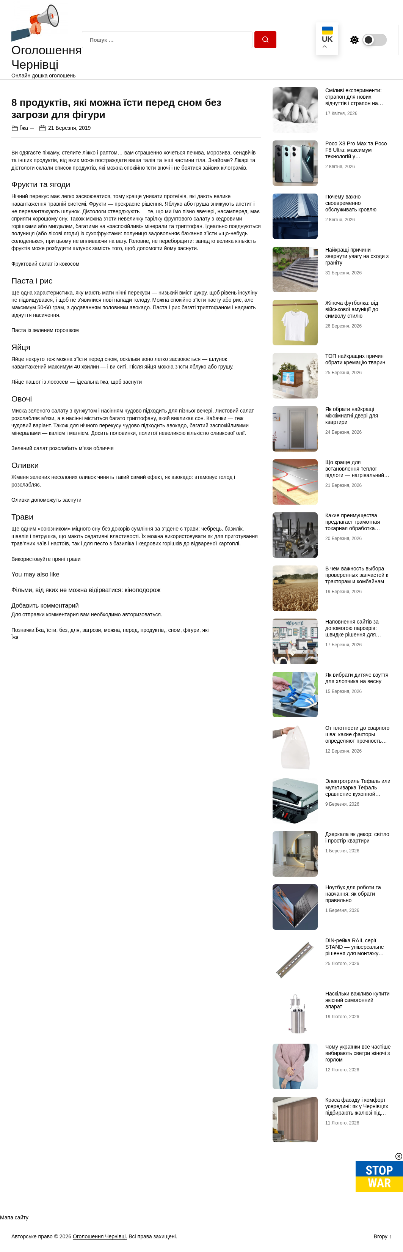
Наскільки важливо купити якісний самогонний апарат (357, 1000)
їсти (51, 765)
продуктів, (153, 765)
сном (174, 765)
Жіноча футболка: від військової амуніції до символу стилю (351, 309)
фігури (191, 765)
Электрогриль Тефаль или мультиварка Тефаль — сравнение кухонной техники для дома (357, 790)
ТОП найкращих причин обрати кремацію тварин (355, 359)
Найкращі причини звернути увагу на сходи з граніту (357, 256)
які (205, 765)
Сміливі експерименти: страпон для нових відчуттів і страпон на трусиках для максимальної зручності (354, 103)
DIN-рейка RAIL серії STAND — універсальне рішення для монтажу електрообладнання (354, 949)
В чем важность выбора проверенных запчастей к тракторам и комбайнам (356, 574)
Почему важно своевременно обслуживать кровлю (350, 203)
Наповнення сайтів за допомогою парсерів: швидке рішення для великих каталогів (352, 631)
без (63, 765)
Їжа (24, 263)
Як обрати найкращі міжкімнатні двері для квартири (351, 415)
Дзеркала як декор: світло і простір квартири (357, 837)
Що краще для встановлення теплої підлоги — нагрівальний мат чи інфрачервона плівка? (354, 475)
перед (130, 765)
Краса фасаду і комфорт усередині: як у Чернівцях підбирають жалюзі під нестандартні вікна (356, 1109)
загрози (91, 765)
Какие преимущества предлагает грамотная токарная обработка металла (352, 524)
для (75, 765)
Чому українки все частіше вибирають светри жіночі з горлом (358, 1053)
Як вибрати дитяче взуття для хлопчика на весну (357, 678)
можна (112, 765)
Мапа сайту (14, 1217)
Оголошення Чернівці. (100, 1236)
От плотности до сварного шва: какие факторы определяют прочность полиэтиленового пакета (357, 737)
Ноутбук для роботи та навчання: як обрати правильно (353, 893)
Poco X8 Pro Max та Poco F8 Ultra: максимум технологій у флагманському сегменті (356, 152)
